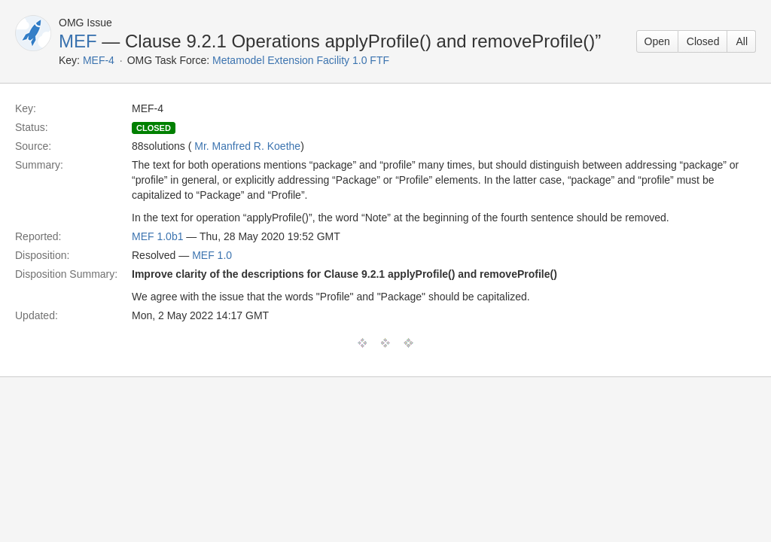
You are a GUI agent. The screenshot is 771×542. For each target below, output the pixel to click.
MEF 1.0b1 (157, 236)
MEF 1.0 (212, 255)
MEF (78, 41)
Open (657, 41)
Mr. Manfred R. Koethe (247, 146)
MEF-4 (98, 60)
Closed (703, 41)
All (742, 41)
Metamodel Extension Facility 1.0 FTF (300, 60)
